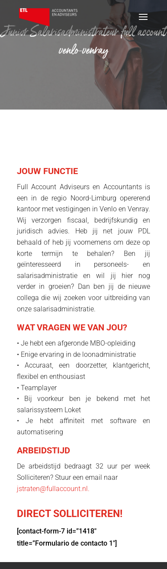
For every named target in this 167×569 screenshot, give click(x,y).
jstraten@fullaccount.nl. (53, 489)
